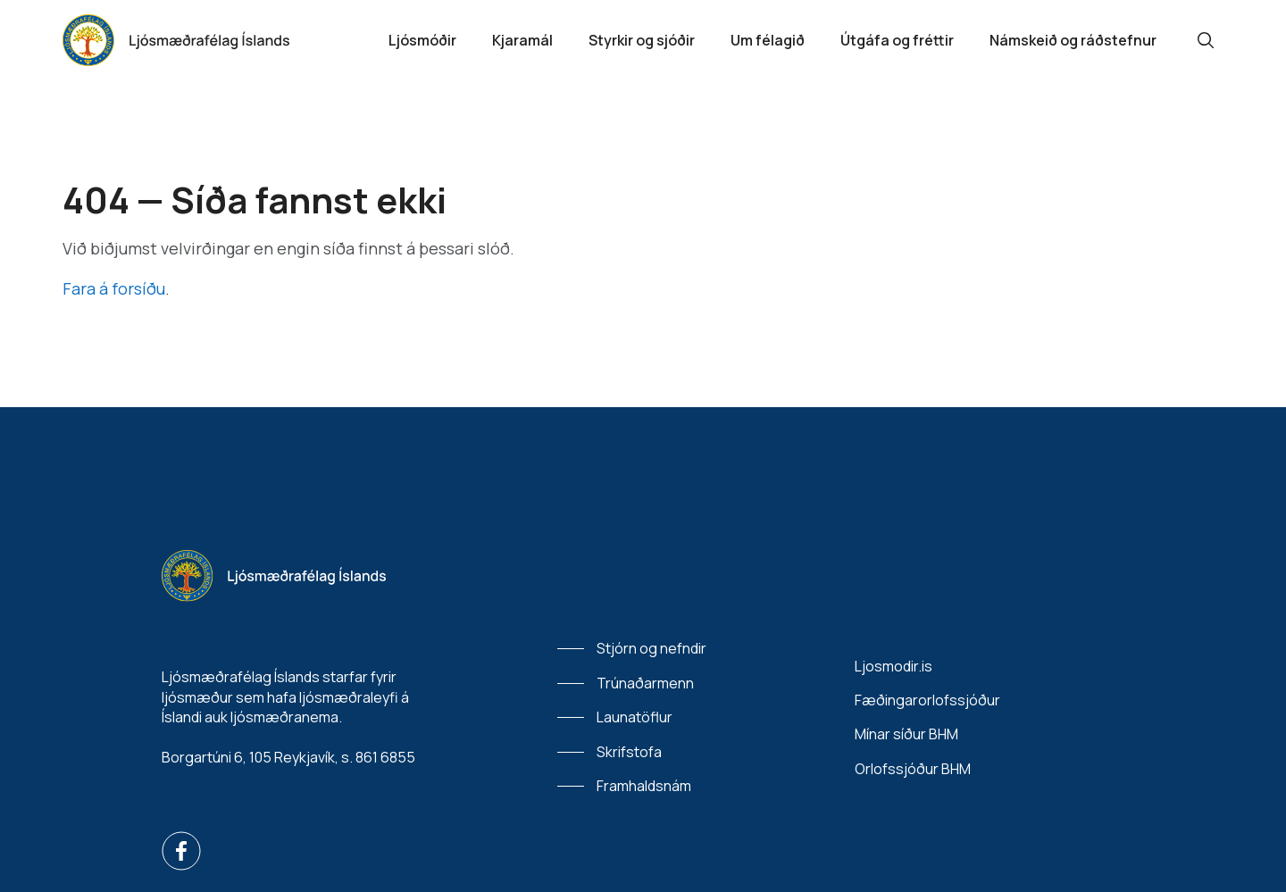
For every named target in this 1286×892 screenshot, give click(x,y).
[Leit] (1205, 40)
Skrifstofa (629, 752)
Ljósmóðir (422, 40)
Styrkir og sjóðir (642, 40)
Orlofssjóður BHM (913, 769)
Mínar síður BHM (906, 734)
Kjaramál (522, 40)
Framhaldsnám (644, 786)
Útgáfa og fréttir (897, 40)
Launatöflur (634, 717)
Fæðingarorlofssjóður (927, 700)
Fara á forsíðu (114, 288)
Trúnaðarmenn (645, 683)
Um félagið (768, 40)
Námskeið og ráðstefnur (1073, 40)
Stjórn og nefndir (651, 648)
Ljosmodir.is (893, 666)
